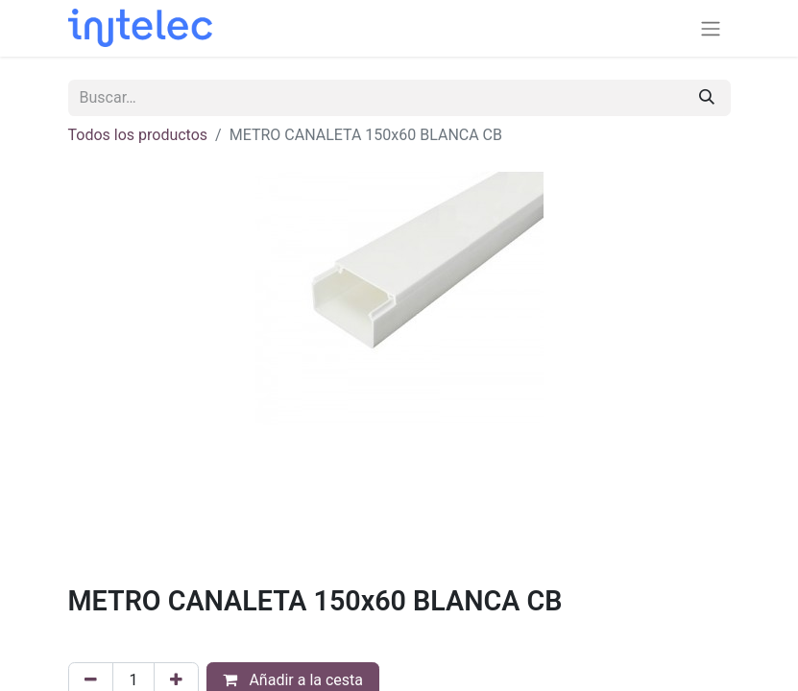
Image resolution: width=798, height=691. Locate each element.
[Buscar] (707, 98)
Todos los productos (138, 135)
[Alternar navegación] (710, 28)
